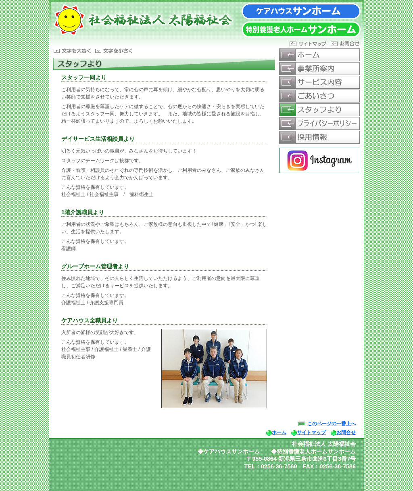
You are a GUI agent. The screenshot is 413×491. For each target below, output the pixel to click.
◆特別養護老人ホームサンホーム (313, 451)
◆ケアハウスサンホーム (229, 451)
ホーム (279, 432)
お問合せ (346, 432)
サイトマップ (311, 432)
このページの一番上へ (331, 423)
